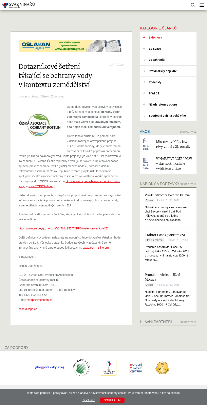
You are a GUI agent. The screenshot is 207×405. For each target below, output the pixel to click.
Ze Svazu (155, 48)
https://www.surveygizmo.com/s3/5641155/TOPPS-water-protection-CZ (63, 228)
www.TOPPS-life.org (41, 186)
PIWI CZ (154, 93)
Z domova (57, 96)
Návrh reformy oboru (163, 104)
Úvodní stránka (28, 96)
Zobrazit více (188, 132)
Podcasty (155, 82)
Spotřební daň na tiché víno (167, 115)
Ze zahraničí (157, 59)
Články (44, 96)
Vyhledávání (193, 5)
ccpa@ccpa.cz (28, 309)
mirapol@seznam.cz (39, 299)
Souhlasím (112, 400)
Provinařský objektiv (162, 71)
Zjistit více (88, 400)
